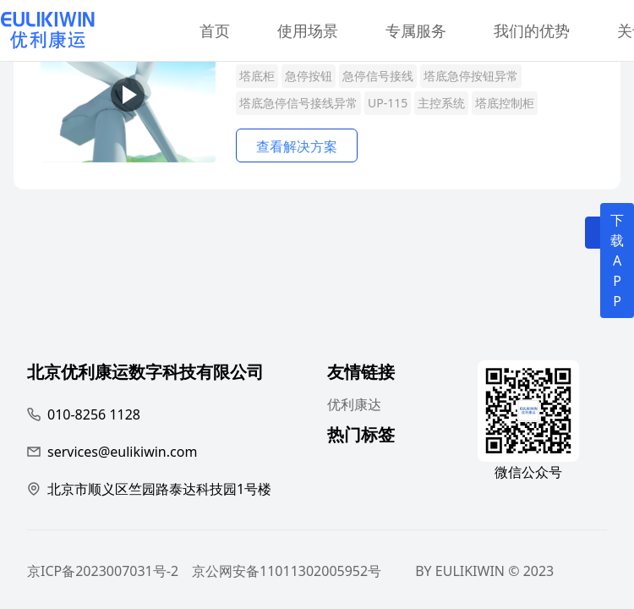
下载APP (617, 260)
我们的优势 (532, 30)
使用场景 (307, 30)
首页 (214, 30)
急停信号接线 (377, 76)
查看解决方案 (296, 146)
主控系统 (441, 103)
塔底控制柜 (504, 103)
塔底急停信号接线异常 (298, 103)
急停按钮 (308, 76)
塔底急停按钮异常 (471, 76)
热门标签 (361, 437)
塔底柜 (257, 76)
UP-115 (387, 103)
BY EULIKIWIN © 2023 (484, 571)
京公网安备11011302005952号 (286, 571)
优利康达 (354, 404)
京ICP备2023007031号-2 (102, 571)
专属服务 (415, 30)
